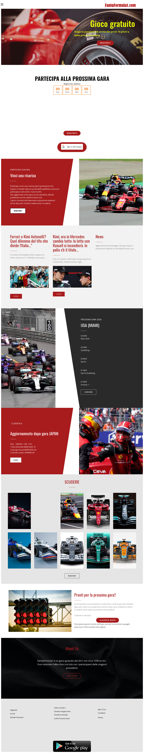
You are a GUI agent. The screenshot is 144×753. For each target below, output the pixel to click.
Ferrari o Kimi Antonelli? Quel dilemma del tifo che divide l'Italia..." (29, 241)
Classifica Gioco (108, 620)
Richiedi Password (16, 717)
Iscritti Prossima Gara (62, 718)
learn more (88, 392)
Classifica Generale (61, 715)
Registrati (105, 43)
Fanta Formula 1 (60, 708)
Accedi (12, 714)
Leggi (16, 296)
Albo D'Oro (72, 676)
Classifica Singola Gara (62, 711)
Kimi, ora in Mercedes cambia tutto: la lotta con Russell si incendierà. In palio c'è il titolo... (71, 243)
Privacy (100, 717)
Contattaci (101, 713)
